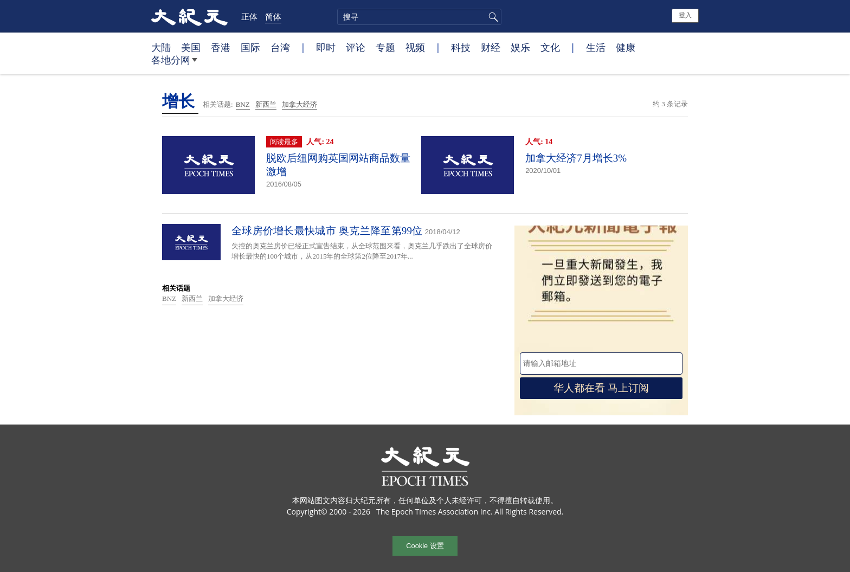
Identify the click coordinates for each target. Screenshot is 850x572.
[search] (419, 17)
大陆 (161, 47)
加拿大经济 (299, 104)
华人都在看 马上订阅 (601, 388)
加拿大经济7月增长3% (576, 158)
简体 (273, 16)
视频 (415, 47)
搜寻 (492, 17)
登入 (685, 15)
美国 (191, 47)
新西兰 (265, 104)
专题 (385, 47)
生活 (596, 47)
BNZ (243, 104)
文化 (550, 47)
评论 (355, 47)
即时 (326, 47)
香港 (220, 47)
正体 (249, 16)
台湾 (280, 47)
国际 (250, 47)
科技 (461, 47)
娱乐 (520, 47)
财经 (490, 47)
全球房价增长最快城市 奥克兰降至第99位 (327, 230)
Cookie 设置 (424, 546)
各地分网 (174, 64)
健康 (625, 47)
